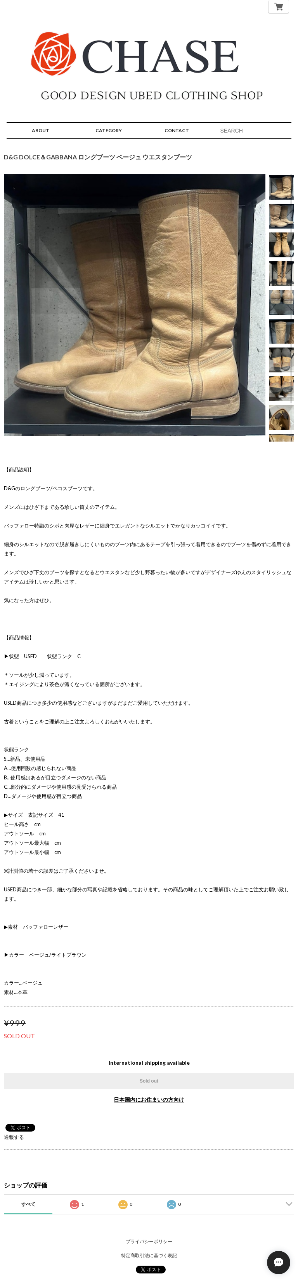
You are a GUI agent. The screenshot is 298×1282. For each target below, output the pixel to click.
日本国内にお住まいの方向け (149, 1099)
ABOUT (40, 130)
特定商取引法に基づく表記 (149, 1255)
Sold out (149, 1081)
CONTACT (177, 130)
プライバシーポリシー (149, 1241)
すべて (28, 1204)
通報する (14, 1137)
